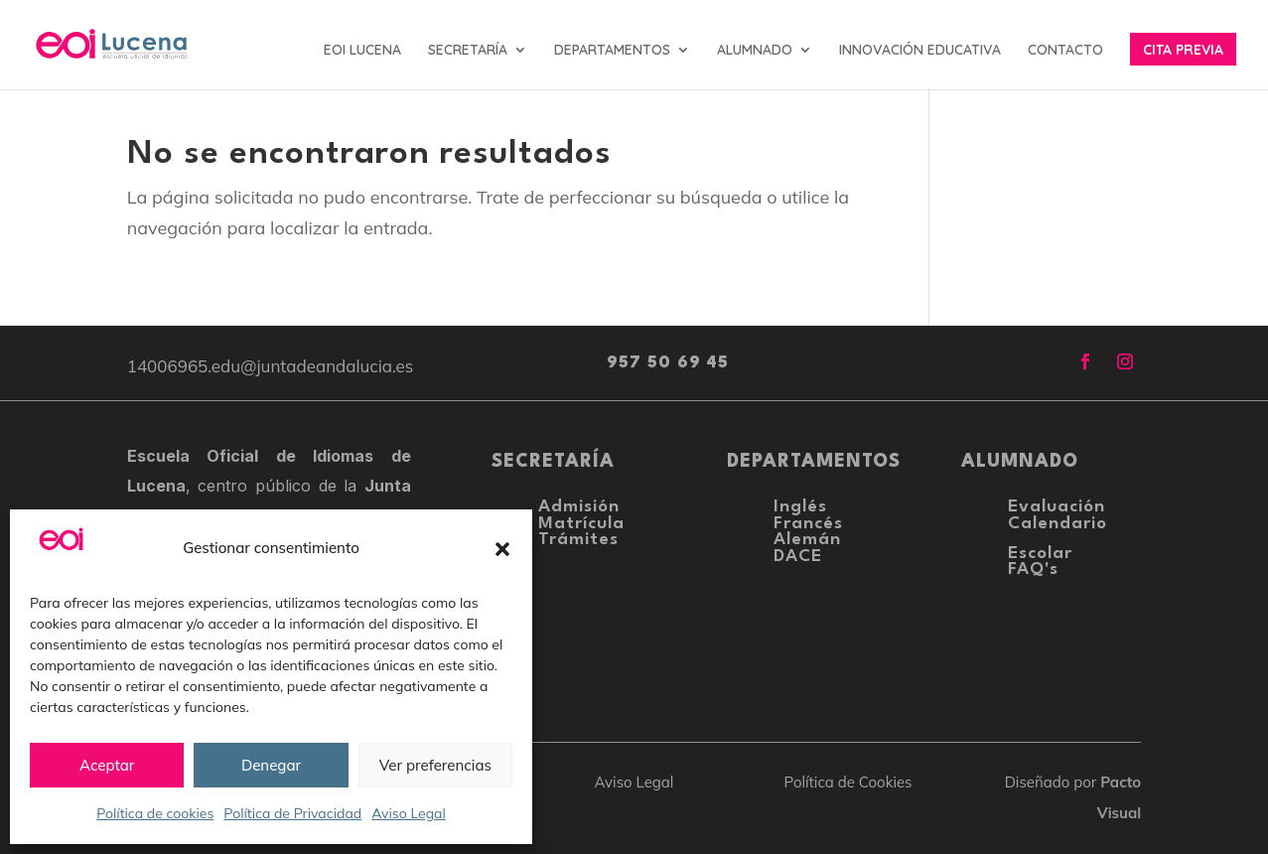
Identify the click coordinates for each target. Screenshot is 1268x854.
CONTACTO (1065, 51)
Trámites (578, 539)
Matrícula (581, 523)
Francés (808, 523)
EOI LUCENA (362, 51)
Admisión (579, 506)
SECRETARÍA (467, 51)
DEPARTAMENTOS (612, 51)
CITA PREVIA (1183, 51)
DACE (798, 556)
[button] (502, 549)
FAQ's (1033, 569)
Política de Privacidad (292, 813)
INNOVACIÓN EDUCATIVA (920, 51)
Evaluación (1056, 506)
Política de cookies (154, 813)
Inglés (800, 506)
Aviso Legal (408, 813)
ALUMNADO (754, 51)
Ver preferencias (435, 765)
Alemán (807, 539)
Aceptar (106, 765)
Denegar (271, 765)
